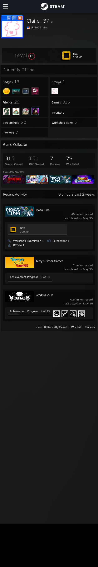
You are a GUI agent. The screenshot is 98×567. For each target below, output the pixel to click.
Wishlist (76, 327)
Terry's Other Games (49, 261)
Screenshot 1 (61, 240)
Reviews (90, 327)
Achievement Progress (24, 277)
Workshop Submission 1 (28, 240)
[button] (25, 55)
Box (22, 228)
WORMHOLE (44, 295)
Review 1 (18, 245)
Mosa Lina (43, 210)
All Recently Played (55, 327)
